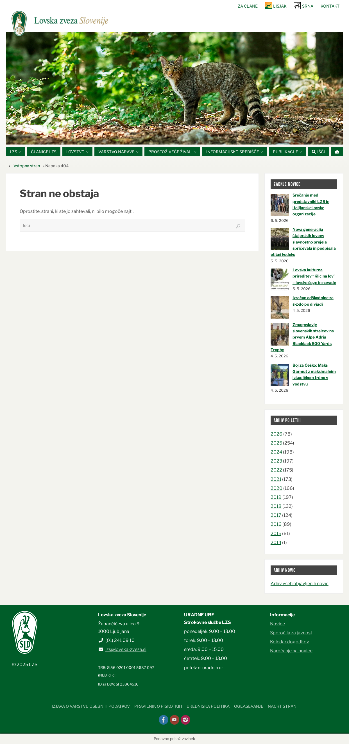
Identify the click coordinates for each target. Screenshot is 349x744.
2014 (276, 542)
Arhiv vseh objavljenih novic (299, 584)
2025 (276, 443)
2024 (276, 452)
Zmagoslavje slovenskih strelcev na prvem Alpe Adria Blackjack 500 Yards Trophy (302, 337)
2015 (276, 533)
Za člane (248, 6)
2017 (276, 515)
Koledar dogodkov (289, 642)
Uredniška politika (208, 706)
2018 (276, 506)
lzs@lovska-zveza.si (125, 649)
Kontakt (330, 6)
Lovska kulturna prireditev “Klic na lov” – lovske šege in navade (314, 276)
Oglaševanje (248, 706)
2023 (276, 461)
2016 (276, 524)
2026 (276, 434)
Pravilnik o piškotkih (158, 706)
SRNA (307, 6)
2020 (276, 488)
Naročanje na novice (291, 651)
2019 (276, 497)
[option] (174, 88)
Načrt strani (283, 706)
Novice (277, 623)
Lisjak (280, 6)
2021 (276, 479)
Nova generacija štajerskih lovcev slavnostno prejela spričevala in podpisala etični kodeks (303, 242)
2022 (276, 470)
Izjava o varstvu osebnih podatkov (91, 706)
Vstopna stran (26, 165)
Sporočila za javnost (291, 632)
